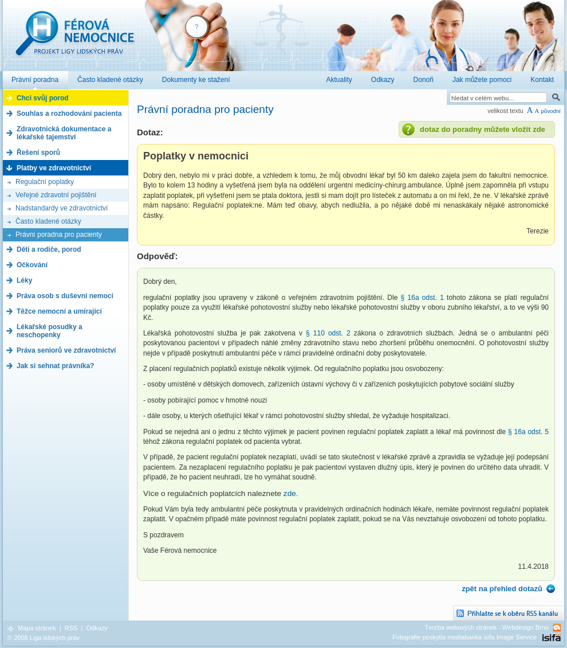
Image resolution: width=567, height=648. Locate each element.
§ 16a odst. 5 (528, 432)
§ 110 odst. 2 (326, 333)
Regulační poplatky (44, 182)
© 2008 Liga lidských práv (43, 637)
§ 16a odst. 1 (422, 298)
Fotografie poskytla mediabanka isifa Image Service (464, 637)
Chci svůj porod (43, 98)
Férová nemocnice (74, 39)
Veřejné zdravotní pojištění (55, 195)
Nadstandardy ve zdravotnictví (61, 208)
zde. (291, 493)
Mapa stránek (37, 627)
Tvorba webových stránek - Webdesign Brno (487, 627)
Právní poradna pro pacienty (58, 235)
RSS (71, 627)
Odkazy (96, 627)
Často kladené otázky (48, 221)
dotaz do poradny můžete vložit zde (482, 129)
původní (551, 111)
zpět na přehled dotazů (502, 588)
